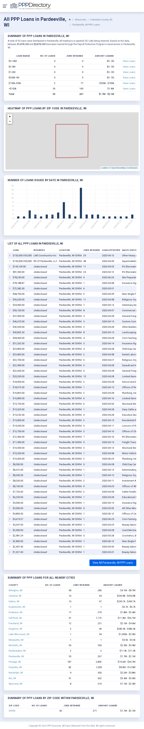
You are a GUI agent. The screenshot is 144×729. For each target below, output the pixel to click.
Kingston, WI (15, 628)
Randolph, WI (16, 672)
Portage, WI (15, 661)
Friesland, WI (15, 623)
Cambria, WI (15, 595)
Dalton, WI (14, 601)
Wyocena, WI (15, 683)
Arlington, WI (15, 590)
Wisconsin (80, 19)
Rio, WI (12, 678)
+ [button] (10, 116)
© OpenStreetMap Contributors (123, 168)
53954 (12, 710)
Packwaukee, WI (17, 650)
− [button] (10, 121)
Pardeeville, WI (16, 656)
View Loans (129, 61)
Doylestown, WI (17, 606)
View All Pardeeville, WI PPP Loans (113, 562)
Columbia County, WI (101, 19)
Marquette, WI (16, 639)
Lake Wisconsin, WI (19, 634)
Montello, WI (15, 645)
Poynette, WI (15, 667)
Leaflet (104, 168)
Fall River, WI (15, 617)
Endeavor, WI (15, 612)
